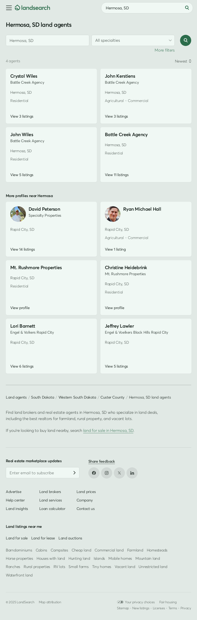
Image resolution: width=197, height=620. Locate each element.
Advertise (13, 491)
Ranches (13, 566)
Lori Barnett (22, 326)
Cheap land (81, 550)
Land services (50, 500)
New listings (140, 608)
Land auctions (70, 538)
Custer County (112, 397)
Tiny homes (101, 566)
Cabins (41, 550)
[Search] (187, 7)
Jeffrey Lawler (119, 326)
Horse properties (19, 558)
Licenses (159, 608)
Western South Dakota (77, 397)
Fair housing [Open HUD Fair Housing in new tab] (168, 602)
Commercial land (109, 550)
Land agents (16, 397)
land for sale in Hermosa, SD (108, 430)
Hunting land (79, 558)
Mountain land (147, 558)
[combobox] (147, 7)
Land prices (86, 491)
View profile (19, 308)
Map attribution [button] (50, 602)
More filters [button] (165, 50)
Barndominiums (19, 550)
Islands (99, 558)
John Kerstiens (120, 76)
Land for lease (43, 538)
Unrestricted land (153, 566)
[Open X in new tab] (119, 473)
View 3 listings (21, 116)
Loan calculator (52, 508)
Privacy (185, 608)
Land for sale (17, 538)
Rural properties (37, 566)
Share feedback (101, 461)
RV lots (59, 566)
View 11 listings (117, 175)
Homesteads (157, 550)
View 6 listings (22, 366)
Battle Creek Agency (126, 134)
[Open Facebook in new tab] (94, 473)
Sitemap (123, 608)
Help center (15, 500)
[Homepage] (32, 8)
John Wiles (21, 134)
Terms (172, 608)
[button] (7, 8)
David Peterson (44, 209)
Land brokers (50, 491)
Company (85, 500)
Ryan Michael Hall (142, 209)
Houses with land (51, 558)
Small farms (78, 566)
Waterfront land (19, 575)
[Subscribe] (74, 472)
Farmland (135, 550)
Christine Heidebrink (126, 267)
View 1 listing (115, 249)
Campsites (59, 550)
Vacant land (125, 566)
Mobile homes (120, 558)
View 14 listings (22, 249)
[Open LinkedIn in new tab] (132, 473)
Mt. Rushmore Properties (36, 267)
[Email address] (42, 472)
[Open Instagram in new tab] (106, 473)
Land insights (17, 508)
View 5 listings (21, 175)
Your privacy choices (136, 602)
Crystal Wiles (23, 76)
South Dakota (42, 397)
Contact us (86, 508)
